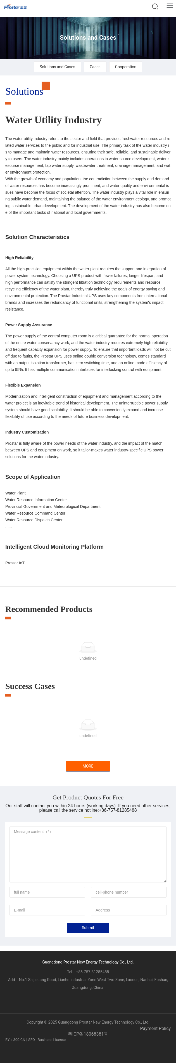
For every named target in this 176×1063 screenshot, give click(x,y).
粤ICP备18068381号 (88, 1034)
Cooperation (125, 67)
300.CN (19, 1040)
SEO (31, 1040)
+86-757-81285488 (92, 972)
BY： (9, 1040)
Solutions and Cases (88, 37)
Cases (95, 67)
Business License (52, 1040)
